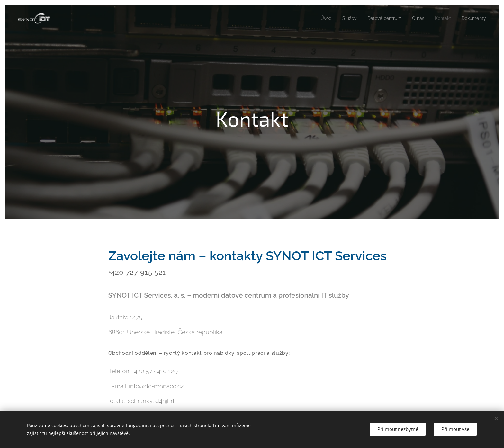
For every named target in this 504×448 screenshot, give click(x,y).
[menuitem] (319, 18)
